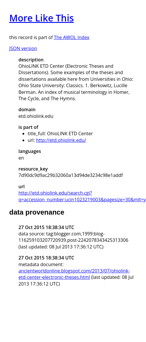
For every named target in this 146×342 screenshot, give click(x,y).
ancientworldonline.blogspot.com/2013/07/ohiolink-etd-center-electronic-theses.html (74, 274)
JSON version (23, 48)
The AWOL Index (71, 37)
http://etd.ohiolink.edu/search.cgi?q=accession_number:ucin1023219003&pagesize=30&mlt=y (82, 196)
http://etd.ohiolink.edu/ (61, 140)
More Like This (41, 18)
